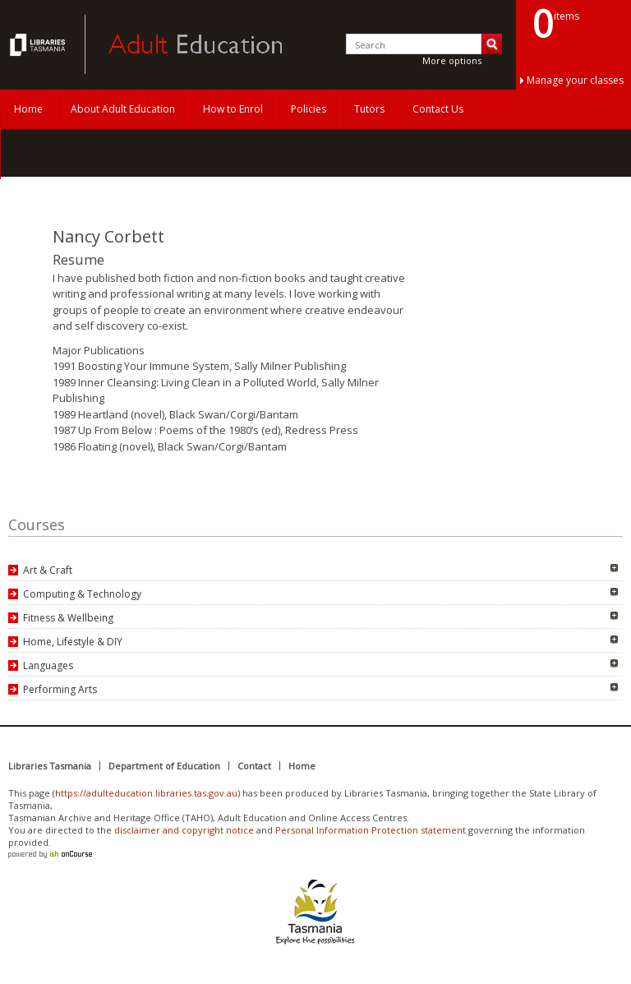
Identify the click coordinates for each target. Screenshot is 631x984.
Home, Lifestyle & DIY (72, 642)
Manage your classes (575, 80)
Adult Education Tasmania (39, 44)
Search (491, 44)
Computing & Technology (82, 594)
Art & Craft (47, 570)
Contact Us (437, 109)
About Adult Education (123, 109)
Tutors (369, 109)
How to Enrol (233, 109)
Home (28, 109)
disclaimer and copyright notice (184, 830)
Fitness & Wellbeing (68, 618)
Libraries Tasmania (49, 766)
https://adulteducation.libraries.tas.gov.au (146, 793)
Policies (308, 109)
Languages (48, 665)
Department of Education (164, 766)
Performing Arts (60, 689)
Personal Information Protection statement (370, 830)
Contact (254, 766)
